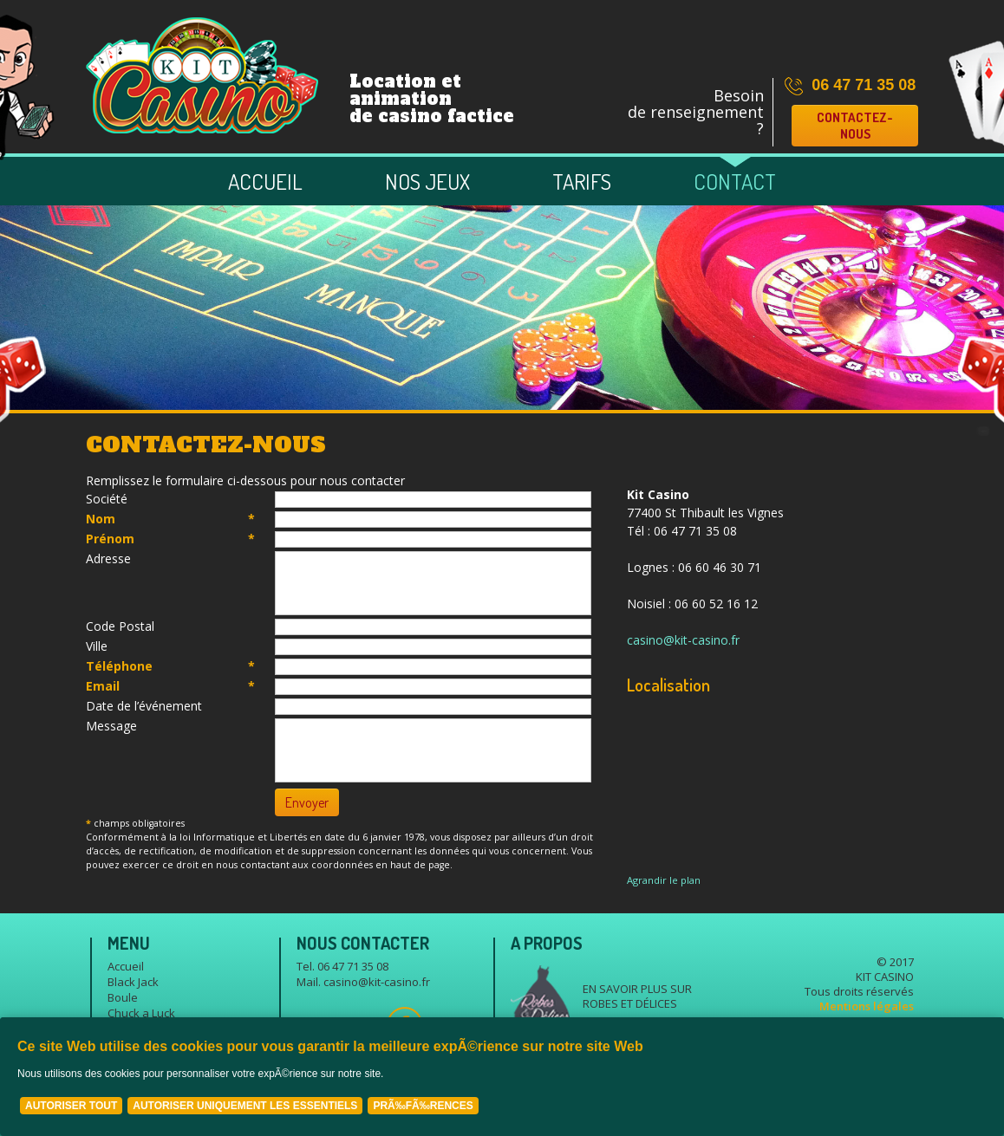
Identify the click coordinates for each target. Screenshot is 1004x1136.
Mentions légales (866, 1006)
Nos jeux (427, 181)
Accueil (265, 181)
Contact (735, 181)
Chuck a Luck (141, 1013)
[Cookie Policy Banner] (502, 1076)
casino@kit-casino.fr (683, 640)
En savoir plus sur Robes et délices (637, 996)
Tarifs (581, 181)
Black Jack (133, 982)
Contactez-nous (855, 125)
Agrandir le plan (664, 879)
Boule (123, 997)
